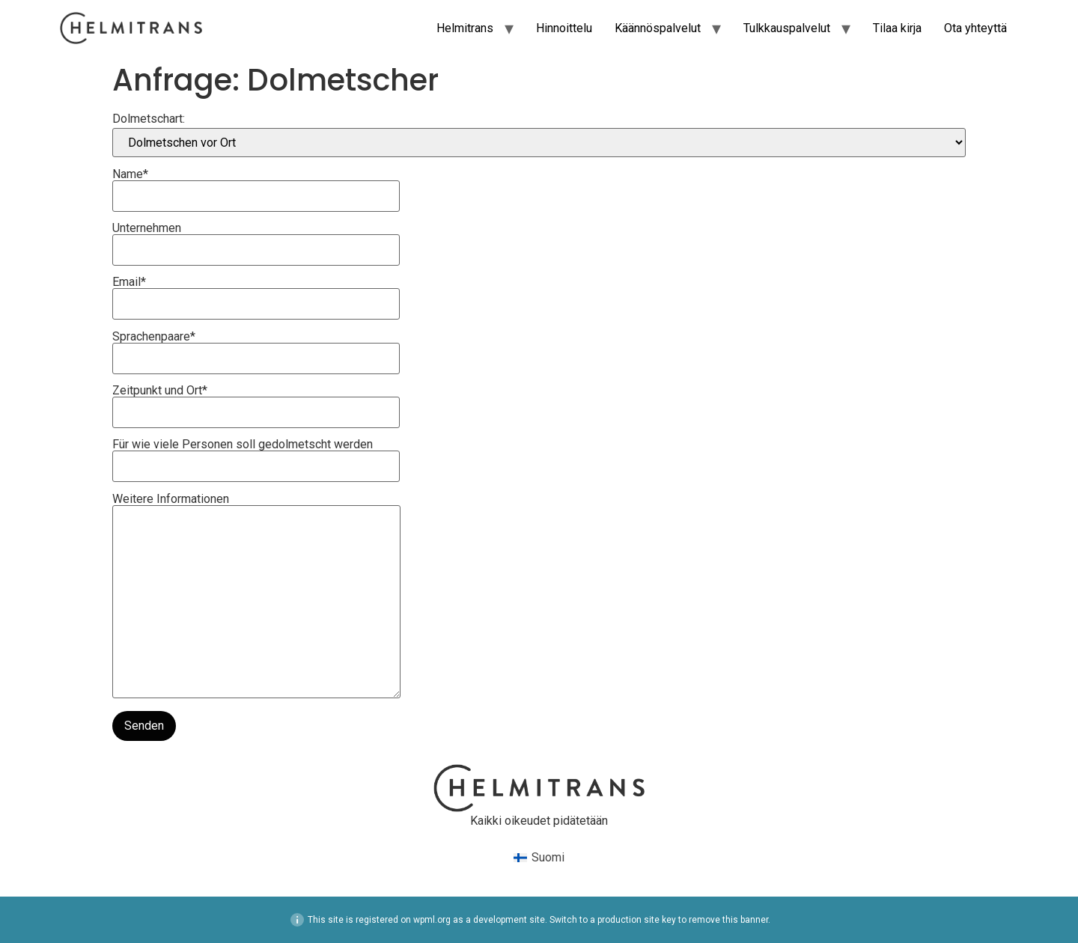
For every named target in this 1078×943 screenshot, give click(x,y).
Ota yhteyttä (975, 28)
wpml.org (432, 920)
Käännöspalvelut (658, 28)
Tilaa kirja (897, 28)
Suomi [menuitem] (548, 857)
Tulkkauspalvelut (786, 28)
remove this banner (728, 920)
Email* (256, 293)
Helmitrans (464, 28)
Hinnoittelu (564, 28)
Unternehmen (256, 239)
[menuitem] (539, 858)
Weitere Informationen (256, 597)
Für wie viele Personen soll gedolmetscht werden (256, 456)
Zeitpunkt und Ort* (256, 402)
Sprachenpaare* (256, 348)
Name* (256, 185)
